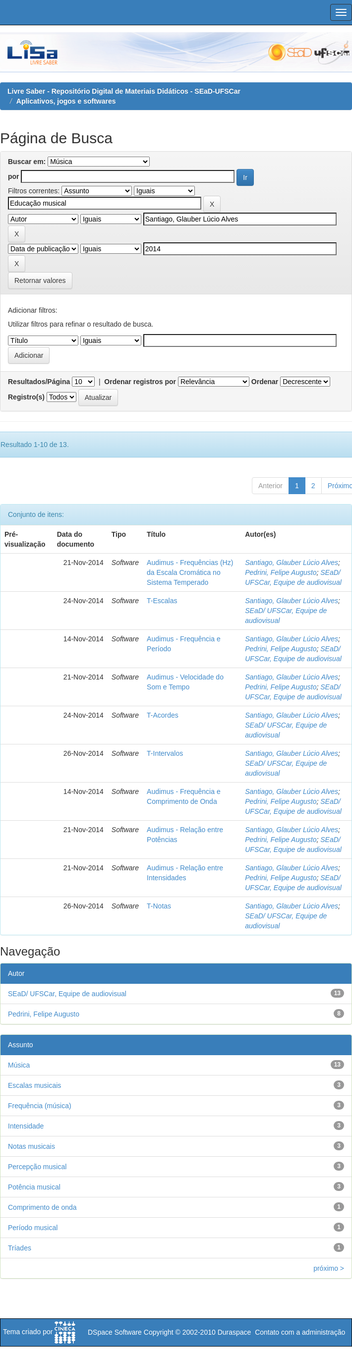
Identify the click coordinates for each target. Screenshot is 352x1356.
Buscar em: (27, 162)
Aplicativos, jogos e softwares (66, 101)
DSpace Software (115, 1332)
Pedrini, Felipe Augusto (280, 572)
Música (19, 1065)
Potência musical (34, 1187)
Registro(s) (26, 397)
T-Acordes (162, 715)
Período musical (33, 1228)
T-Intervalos (165, 753)
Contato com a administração (300, 1332)
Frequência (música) (39, 1106)
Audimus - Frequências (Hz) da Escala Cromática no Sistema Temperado (190, 572)
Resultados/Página (39, 382)
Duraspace (234, 1332)
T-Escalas (162, 601)
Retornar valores (40, 280)
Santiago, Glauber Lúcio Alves (291, 562)
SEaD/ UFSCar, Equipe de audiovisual (67, 994)
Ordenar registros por (140, 382)
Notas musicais (31, 1146)
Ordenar (264, 382)
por (13, 176)
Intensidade (26, 1126)
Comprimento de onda (42, 1207)
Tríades (19, 1248)
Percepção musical (37, 1167)
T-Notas (159, 906)
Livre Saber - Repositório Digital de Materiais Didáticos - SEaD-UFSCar (123, 91)
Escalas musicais (34, 1085)
